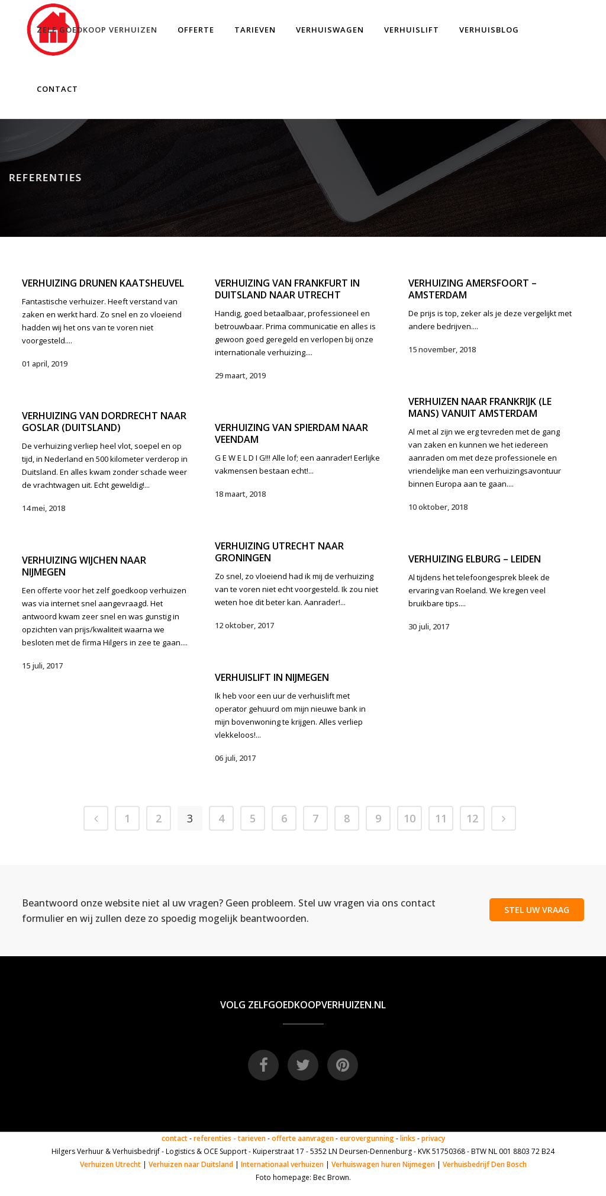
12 (472, 818)
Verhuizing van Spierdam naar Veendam (291, 433)
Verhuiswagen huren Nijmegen (383, 1164)
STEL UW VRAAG (536, 909)
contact (175, 1138)
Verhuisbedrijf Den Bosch (485, 1164)
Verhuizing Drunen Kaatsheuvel (103, 283)
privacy (433, 1138)
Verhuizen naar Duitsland (191, 1164)
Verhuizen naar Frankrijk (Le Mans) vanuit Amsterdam (480, 407)
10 (409, 818)
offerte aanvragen (303, 1138)
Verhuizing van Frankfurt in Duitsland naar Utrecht (287, 289)
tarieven (252, 1138)
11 (441, 818)
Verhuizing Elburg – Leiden (474, 558)
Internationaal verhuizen (283, 1164)
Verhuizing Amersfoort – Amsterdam (472, 289)
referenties (212, 1138)
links (407, 1138)
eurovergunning (367, 1138)
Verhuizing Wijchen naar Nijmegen (84, 566)
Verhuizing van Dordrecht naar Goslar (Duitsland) (104, 421)
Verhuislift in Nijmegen (272, 677)
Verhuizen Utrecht (110, 1164)
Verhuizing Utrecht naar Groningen (279, 551)
